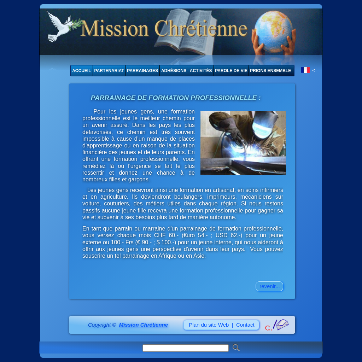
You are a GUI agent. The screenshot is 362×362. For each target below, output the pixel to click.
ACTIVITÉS (201, 70)
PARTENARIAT (109, 70)
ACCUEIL (81, 70)
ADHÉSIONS (173, 70)
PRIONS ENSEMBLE (270, 70)
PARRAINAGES (142, 70)
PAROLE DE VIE (231, 70)
